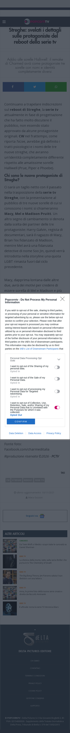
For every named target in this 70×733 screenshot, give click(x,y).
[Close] (63, 300)
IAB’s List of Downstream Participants (39, 348)
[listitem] (35, 359)
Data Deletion (16, 433)
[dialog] (35, 366)
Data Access (34, 433)
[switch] (57, 367)
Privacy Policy (53, 433)
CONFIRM (21, 421)
